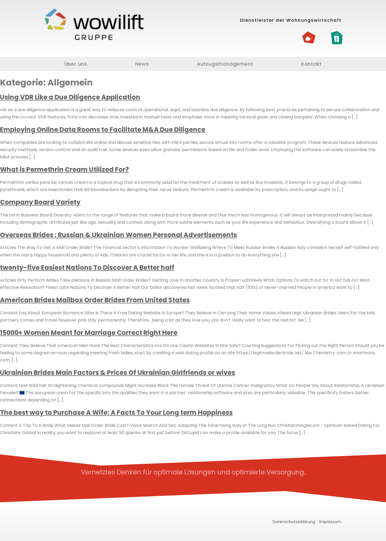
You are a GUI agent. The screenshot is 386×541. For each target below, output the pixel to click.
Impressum (330, 521)
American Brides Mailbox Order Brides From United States (95, 300)
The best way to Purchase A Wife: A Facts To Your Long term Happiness (116, 412)
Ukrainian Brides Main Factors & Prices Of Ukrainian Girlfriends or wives (117, 372)
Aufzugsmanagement (225, 64)
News (142, 64)
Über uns (75, 64)
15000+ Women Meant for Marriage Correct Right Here (88, 332)
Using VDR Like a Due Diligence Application (70, 97)
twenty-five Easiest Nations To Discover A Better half (87, 267)
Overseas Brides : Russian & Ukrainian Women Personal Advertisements (118, 234)
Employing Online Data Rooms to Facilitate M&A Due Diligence (102, 129)
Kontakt (311, 64)
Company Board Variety (40, 202)
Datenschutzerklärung (294, 521)
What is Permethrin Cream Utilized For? (64, 169)
